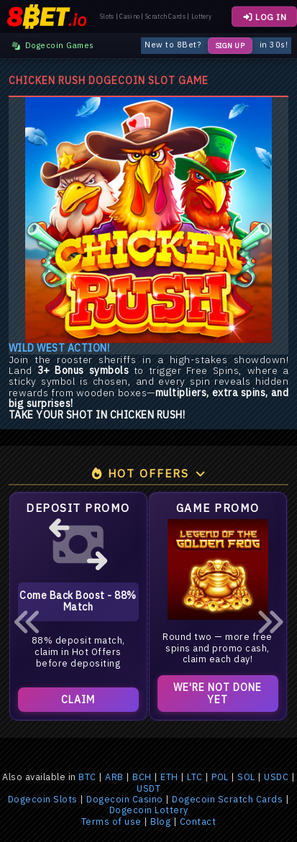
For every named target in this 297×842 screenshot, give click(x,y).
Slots (107, 16)
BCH (142, 777)
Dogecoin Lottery (148, 810)
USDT (148, 788)
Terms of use (111, 821)
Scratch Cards (165, 16)
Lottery (201, 16)
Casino (129, 16)
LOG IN (264, 17)
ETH (169, 777)
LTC (195, 777)
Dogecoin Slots (43, 799)
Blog (160, 821)
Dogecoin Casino (124, 799)
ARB (114, 777)
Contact (198, 821)
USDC (276, 777)
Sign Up (230, 45)
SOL (246, 777)
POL (220, 777)
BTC (87, 777)
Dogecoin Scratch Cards (227, 799)
